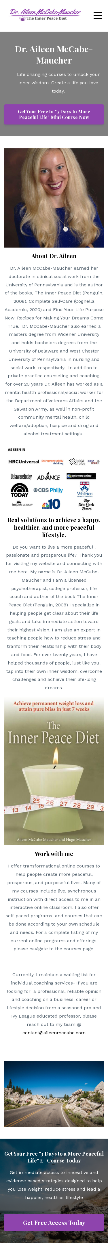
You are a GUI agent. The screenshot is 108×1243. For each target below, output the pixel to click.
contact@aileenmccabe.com (54, 1032)
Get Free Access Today (54, 1222)
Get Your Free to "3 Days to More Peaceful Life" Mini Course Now (54, 114)
